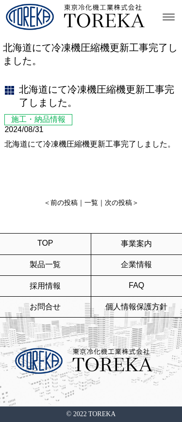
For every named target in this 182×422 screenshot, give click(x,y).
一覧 (91, 202)
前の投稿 (64, 202)
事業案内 (136, 243)
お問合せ (45, 307)
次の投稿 (118, 202)
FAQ (136, 285)
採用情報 (45, 286)
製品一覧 (45, 264)
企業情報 (136, 264)
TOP (45, 243)
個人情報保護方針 (136, 307)
